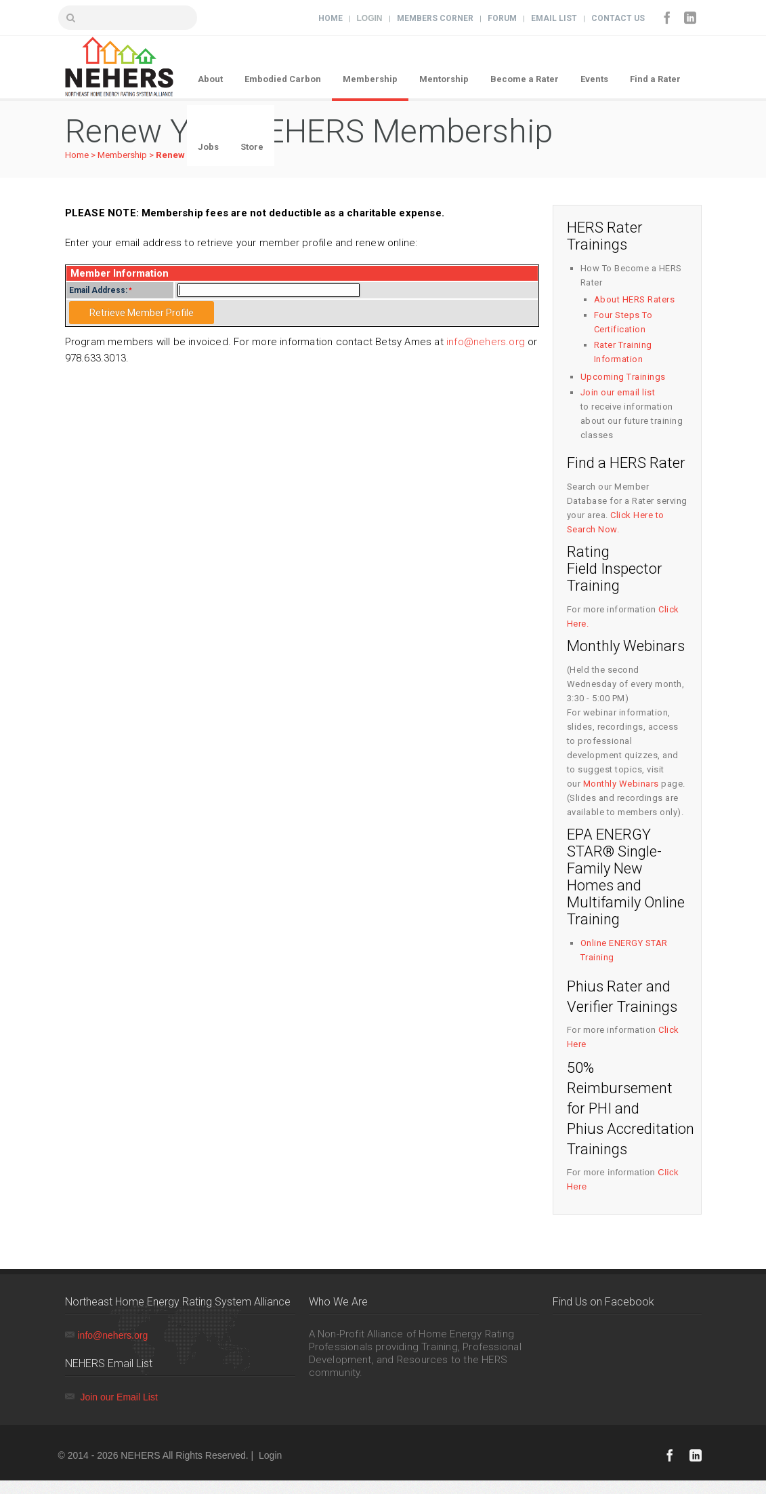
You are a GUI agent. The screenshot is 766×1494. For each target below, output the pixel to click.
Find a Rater (655, 79)
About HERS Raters (634, 299)
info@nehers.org (485, 342)
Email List (554, 18)
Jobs (208, 147)
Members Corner (435, 18)
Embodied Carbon (282, 79)
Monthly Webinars (621, 784)
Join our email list (618, 392)
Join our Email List (118, 1397)
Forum (502, 18)
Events (594, 79)
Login (370, 18)
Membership (370, 79)
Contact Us (618, 18)
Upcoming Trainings (623, 377)
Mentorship (444, 79)
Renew (170, 155)
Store (251, 147)
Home (330, 18)
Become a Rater (524, 79)
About (210, 79)
